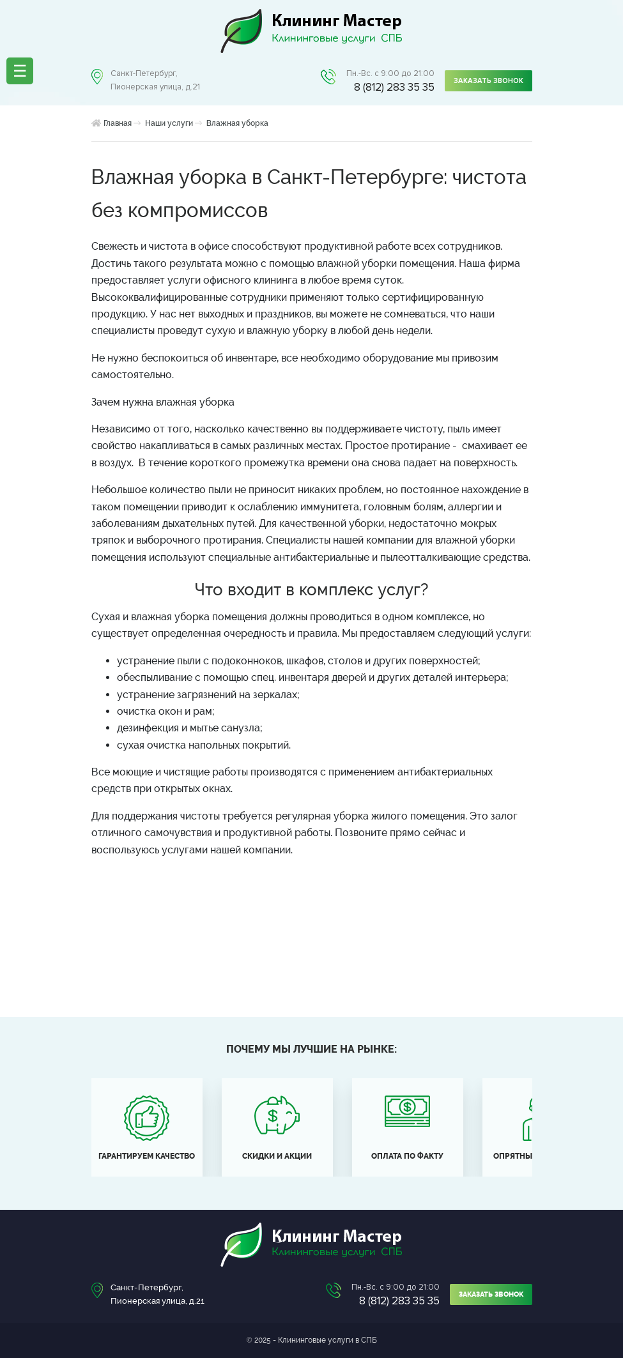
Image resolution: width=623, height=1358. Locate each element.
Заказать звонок (488, 81)
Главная (118, 123)
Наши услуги (169, 123)
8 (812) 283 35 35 (394, 87)
